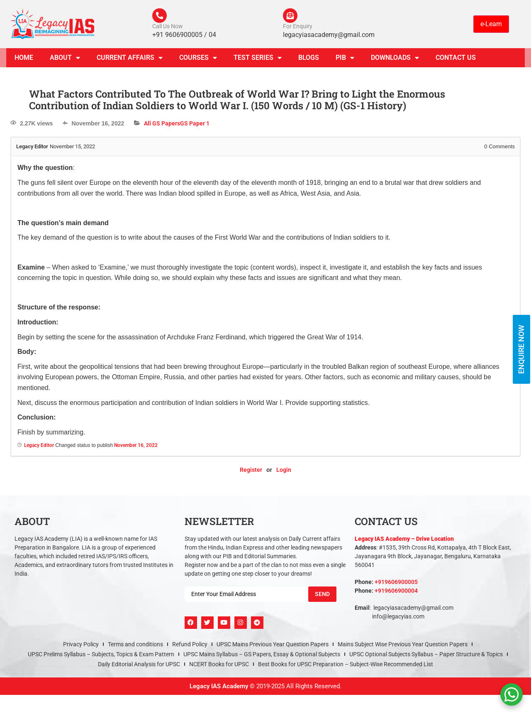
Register (251, 472)
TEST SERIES (258, 59)
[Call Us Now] (160, 16)
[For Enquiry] (291, 16)
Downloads (395, 59)
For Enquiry (297, 28)
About (65, 59)
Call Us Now (167, 28)
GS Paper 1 (194, 125)
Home (24, 60)
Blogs (308, 60)
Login (283, 472)
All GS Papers (162, 125)
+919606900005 (396, 584)
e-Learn (491, 25)
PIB (345, 59)
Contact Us (456, 60)
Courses (198, 59)
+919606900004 (396, 592)
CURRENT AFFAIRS (130, 59)
